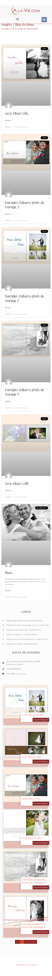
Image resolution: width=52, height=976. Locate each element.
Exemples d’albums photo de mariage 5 (33, 926)
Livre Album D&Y (32, 838)
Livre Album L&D (32, 756)
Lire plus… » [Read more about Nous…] (8, 590)
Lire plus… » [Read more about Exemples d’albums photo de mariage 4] (8, 401)
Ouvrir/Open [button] (40, 719)
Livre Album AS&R (32, 714)
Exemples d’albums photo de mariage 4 (33, 881)
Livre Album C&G (16, 113)
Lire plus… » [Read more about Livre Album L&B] (8, 490)
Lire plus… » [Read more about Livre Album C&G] (8, 120)
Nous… (9, 572)
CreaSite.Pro (22, 965)
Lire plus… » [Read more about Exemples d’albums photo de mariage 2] (8, 308)
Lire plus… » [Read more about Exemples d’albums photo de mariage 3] (8, 214)
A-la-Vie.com (31, 965)
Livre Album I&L (31, 798)
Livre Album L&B (16, 483)
